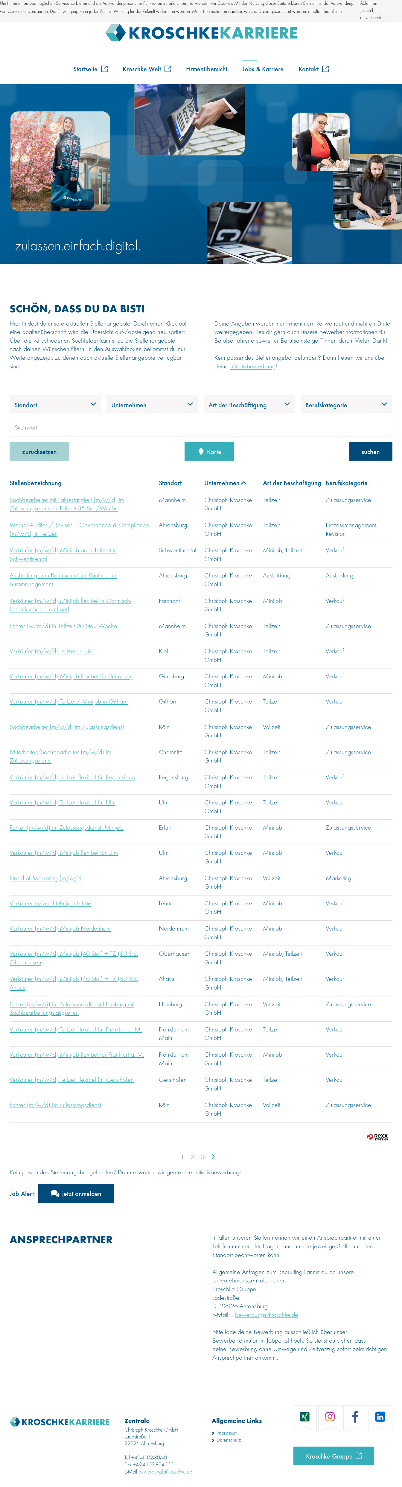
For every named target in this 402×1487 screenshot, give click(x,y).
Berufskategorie (347, 482)
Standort (170, 482)
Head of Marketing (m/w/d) (46, 878)
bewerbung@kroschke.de (266, 1315)
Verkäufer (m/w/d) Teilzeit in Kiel (52, 651)
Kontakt (314, 68)
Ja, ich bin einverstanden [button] (372, 14)
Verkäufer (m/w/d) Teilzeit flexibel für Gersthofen (72, 1080)
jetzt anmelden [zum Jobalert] (81, 1193)
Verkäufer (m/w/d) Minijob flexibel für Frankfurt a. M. (77, 1055)
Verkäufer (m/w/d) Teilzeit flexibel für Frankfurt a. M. (76, 1029)
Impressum (227, 1433)
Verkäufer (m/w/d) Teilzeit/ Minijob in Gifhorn (69, 701)
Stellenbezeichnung (36, 482)
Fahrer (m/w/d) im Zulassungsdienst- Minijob (67, 828)
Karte (209, 451)
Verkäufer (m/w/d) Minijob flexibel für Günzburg (71, 676)
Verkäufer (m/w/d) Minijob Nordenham (60, 928)
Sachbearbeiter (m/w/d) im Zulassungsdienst (67, 727)
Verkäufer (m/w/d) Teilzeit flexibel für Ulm (62, 802)
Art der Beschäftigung (292, 482)
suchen (371, 451)
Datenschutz (229, 1440)
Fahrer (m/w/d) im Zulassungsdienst (55, 1105)
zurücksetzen (39, 451)
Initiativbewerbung (252, 366)
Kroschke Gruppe (329, 1455)
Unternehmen (225, 482)
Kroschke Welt (147, 68)
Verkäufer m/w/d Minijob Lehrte (50, 903)
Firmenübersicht (206, 68)
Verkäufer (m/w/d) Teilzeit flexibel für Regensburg (72, 777)
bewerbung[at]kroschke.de (165, 1472)
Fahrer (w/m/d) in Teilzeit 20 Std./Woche (63, 626)
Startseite (90, 68)
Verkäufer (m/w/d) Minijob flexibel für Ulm (64, 853)
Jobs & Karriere (263, 68)
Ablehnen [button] (368, 3)
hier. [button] (337, 11)
